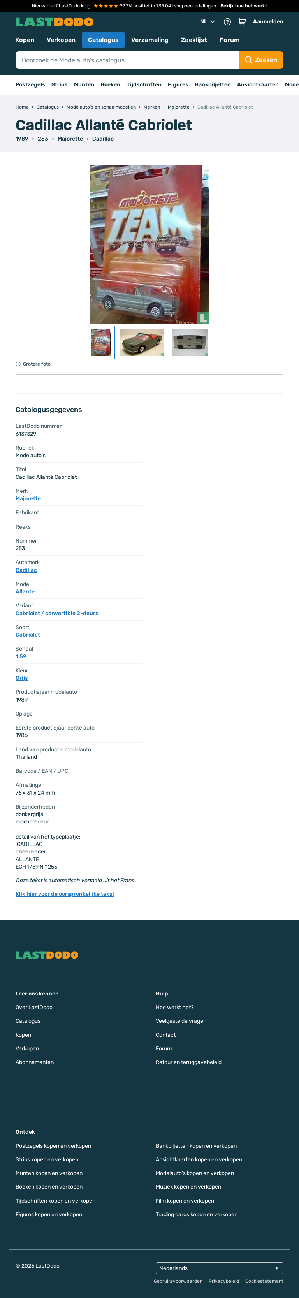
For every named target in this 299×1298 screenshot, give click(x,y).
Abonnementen (35, 1062)
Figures (178, 84)
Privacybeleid (224, 1281)
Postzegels (30, 84)
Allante (25, 591)
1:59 (21, 656)
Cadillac (103, 138)
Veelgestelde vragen (181, 1021)
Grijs (22, 678)
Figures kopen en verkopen (49, 1214)
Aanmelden (268, 21)
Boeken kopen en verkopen (49, 1187)
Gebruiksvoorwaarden (178, 1281)
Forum (230, 40)
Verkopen (61, 40)
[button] (242, 22)
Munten (84, 84)
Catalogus (103, 40)
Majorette (70, 138)
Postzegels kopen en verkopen (53, 1146)
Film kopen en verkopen (185, 1201)
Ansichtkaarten (258, 84)
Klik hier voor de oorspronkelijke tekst (65, 894)
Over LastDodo (34, 1007)
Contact (166, 1035)
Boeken (110, 84)
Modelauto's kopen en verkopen (195, 1173)
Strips (59, 84)
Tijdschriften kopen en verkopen (55, 1201)
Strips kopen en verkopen (47, 1159)
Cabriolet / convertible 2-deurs (57, 613)
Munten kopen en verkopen (49, 1173)
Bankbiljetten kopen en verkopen (196, 1146)
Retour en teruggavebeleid (189, 1062)
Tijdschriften (144, 84)
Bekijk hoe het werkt (243, 6)
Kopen (24, 40)
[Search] (127, 60)
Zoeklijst (194, 40)
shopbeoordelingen (195, 6)
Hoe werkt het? (174, 1007)
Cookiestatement (264, 1281)
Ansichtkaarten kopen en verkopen (199, 1159)
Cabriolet (28, 634)
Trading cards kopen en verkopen (196, 1214)
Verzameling (150, 40)
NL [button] (208, 22)
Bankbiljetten (213, 84)
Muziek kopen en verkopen (188, 1187)
